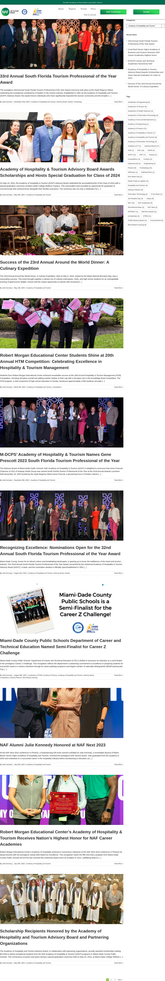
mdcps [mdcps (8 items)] (150, 198)
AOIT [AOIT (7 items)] (142, 155)
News (93, 8)
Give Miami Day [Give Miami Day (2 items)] (135, 177)
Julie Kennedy (7, 102)
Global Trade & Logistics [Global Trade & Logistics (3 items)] (138, 181)
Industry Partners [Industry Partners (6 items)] (135, 190)
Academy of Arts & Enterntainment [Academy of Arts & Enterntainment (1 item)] (142, 120)
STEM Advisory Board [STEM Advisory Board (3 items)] (137, 220)
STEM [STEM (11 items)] (147, 216)
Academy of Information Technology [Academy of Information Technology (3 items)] (142, 142)
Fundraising (78, 102)
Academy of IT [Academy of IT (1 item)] (134, 146)
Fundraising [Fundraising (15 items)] (146, 168)
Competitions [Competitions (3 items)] (134, 159)
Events (84, 8)
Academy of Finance (50, 675)
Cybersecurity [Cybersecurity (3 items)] (134, 163)
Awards (70, 102)
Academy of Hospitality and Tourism (43, 102)
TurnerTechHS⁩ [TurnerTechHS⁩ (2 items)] (156, 220)
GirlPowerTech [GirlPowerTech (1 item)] (147, 172)
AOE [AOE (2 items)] (131, 150)
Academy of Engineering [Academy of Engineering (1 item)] (138, 124)
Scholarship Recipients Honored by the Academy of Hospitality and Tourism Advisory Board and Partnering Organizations (54, 937)
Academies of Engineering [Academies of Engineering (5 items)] (139, 102)
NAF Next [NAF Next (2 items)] (152, 207)
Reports (73, 8)
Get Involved (90, 14)
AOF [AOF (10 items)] (140, 150)
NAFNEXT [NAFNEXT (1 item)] (133, 212)
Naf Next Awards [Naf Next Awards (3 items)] (149, 212)
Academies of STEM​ (35, 675)
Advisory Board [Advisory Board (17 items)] (152, 146)
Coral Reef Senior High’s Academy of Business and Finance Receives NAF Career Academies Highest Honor (144, 52)
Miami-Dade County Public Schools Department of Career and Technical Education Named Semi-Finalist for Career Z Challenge (60, 646)
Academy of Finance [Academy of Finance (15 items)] (137, 128)
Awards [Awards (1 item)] (153, 155)
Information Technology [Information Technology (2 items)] (138, 194)
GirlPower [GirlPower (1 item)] (133, 172)
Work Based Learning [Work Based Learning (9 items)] (137, 225)
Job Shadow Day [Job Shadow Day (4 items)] (135, 198)
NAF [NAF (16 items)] (131, 203)
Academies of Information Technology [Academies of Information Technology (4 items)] (143, 115)
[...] (110, 96)
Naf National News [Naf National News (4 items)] (136, 207)
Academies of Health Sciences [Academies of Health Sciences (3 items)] (140, 111)
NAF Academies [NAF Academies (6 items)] (145, 203)
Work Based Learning (30, 678)
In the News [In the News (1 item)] (156, 194)
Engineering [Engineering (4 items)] (149, 163)
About (61, 8)
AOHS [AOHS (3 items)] (151, 150)
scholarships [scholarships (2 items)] (134, 216)
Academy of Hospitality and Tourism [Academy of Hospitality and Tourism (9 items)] (142, 137)
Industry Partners (16, 678)
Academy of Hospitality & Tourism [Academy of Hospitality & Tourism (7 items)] (141, 133)
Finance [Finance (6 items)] (132, 168)
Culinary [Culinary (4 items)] (147, 159)
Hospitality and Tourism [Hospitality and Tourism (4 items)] (138, 185)
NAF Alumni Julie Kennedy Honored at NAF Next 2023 (53, 745)
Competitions (56, 387)
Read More (118, 102)
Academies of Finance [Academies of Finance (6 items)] (137, 107)
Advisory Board (61, 102)
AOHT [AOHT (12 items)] (132, 155)
